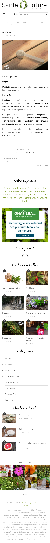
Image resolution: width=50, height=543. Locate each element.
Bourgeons (9, 400)
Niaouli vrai (6, 313)
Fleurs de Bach (11, 394)
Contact (26, 505)
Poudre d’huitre (24, 415)
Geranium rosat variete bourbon (35, 339)
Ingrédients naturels (20, 22)
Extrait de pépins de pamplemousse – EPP (33, 444)
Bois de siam (7, 338)
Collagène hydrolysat (27, 429)
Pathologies (7, 365)
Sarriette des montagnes (35, 313)
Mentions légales (27, 503)
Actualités (6, 359)
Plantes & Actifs (38, 22)
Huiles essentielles (12, 388)
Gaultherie (30, 288)
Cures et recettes (9, 371)
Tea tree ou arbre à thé (11, 288)
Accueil (5, 22)
